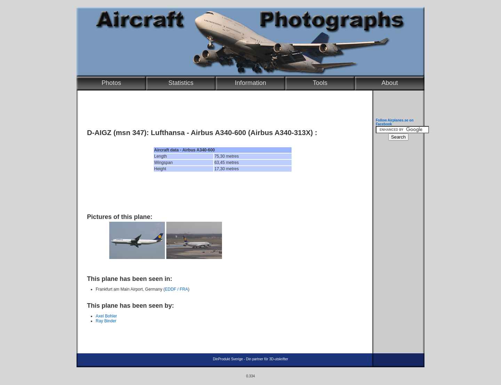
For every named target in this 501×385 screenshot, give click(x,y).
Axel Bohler (106, 316)
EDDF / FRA (176, 289)
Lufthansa (168, 132)
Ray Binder (106, 321)
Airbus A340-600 (218, 132)
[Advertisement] (222, 192)
